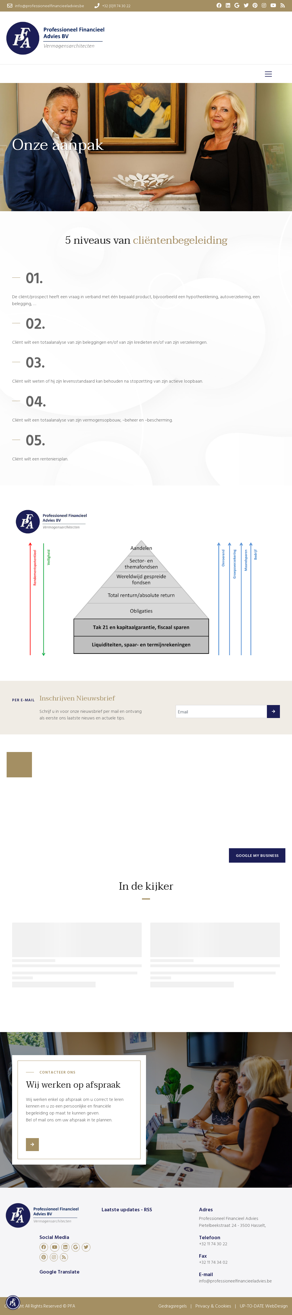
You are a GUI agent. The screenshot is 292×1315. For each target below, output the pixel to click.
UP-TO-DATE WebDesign (264, 1305)
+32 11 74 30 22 (213, 1243)
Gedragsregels (172, 1305)
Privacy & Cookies (213, 1305)
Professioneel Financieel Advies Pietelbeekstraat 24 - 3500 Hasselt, (232, 1222)
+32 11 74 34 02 (213, 1262)
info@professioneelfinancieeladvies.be (235, 1280)
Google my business (257, 855)
